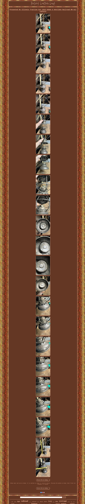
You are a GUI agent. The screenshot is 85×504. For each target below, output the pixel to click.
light (18, 501)
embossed (34, 501)
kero (38, 501)
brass (69, 501)
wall (12, 501)
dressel (41, 501)
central (15, 501)
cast (73, 501)
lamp (50, 501)
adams (45, 501)
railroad (24, 501)
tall (71, 501)
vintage (63, 501)
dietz (57, 501)
